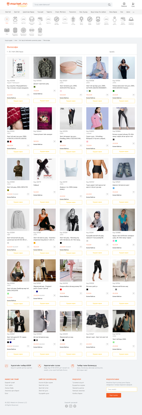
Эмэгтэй (8, 12)
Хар (8, 142)
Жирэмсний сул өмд (66, 337)
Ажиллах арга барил (12, 391)
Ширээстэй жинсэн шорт (121, 185)
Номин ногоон (116, 241)
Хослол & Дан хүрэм (46, 382)
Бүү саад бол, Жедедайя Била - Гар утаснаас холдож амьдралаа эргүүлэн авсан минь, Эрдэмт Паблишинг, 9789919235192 (18, 87)
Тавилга (49, 12)
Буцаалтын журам (78, 385)
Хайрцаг (36, 185)
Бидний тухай (10, 382)
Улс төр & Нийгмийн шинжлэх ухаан (30, 40)
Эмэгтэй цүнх (43, 391)
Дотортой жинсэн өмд (41, 337)
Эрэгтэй (16, 12)
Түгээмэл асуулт (78, 382)
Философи (46, 40)
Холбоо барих (77, 393)
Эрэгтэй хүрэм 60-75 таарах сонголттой (16, 338)
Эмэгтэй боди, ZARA (119, 339)
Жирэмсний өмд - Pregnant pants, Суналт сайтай (42, 287)
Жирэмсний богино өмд (120, 286)
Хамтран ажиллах (78, 391)
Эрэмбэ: (112, 52)
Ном (121, 12)
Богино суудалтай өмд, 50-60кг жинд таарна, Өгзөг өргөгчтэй (123, 135)
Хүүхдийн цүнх (44, 393)
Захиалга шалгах (78, 388)
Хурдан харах (18, 101)
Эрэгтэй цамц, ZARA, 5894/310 (17, 187)
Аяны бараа (113, 12)
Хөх (37, 292)
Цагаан (61, 192)
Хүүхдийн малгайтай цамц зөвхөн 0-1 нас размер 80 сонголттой (95, 237)
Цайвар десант (87, 340)
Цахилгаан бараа (28, 12)
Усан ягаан (61, 91)
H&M (8, 235)
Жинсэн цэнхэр (114, 188)
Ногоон (114, 91)
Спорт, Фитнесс (60, 12)
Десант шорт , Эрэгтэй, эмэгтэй (97, 337)
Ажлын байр (9, 388)
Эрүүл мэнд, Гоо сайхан (98, 12)
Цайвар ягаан (87, 142)
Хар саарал (114, 139)
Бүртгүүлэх (114, 395)
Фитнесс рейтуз (91, 286)
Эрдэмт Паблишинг (13, 83)
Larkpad (88, 133)
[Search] (70, 5)
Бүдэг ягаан (114, 241)
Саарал (116, 289)
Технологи (72, 12)
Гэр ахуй (40, 12)
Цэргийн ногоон (35, 87)
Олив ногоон (8, 190)
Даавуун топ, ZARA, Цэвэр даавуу (68, 188)
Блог (6, 393)
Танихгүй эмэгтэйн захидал (43, 134)
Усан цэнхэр (87, 91)
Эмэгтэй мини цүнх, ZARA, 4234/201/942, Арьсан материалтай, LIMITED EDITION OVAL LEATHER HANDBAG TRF (69, 87)
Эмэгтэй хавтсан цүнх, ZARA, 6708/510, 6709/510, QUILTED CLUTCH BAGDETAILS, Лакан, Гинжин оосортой (17, 138)
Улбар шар (35, 243)
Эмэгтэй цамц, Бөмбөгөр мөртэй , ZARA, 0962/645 (18, 289)
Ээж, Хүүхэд (83, 12)
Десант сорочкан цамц (41, 84)
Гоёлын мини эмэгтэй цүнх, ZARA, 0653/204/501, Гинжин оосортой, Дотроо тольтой (124, 87)
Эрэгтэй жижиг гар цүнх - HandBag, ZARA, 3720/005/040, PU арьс (70, 138)
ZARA (61, 83)
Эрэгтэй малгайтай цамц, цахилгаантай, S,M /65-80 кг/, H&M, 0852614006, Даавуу (17, 239)
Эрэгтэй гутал (43, 388)
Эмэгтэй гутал (43, 385)
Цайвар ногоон (8, 294)
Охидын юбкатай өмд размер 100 (71, 286)
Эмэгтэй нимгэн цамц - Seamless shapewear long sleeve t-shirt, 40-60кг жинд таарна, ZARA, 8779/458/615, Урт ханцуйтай (45, 239)
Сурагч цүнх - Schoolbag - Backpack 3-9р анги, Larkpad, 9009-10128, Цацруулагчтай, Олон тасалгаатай (96, 138)
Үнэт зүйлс (9, 385)
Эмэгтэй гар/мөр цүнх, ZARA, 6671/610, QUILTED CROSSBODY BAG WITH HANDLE (96, 87)
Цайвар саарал (8, 243)
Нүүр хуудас (8, 40)
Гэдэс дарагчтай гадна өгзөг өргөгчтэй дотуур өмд (96, 186)
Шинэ (128, 12)
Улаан (11, 142)
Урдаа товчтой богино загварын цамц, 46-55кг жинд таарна (123, 237)
